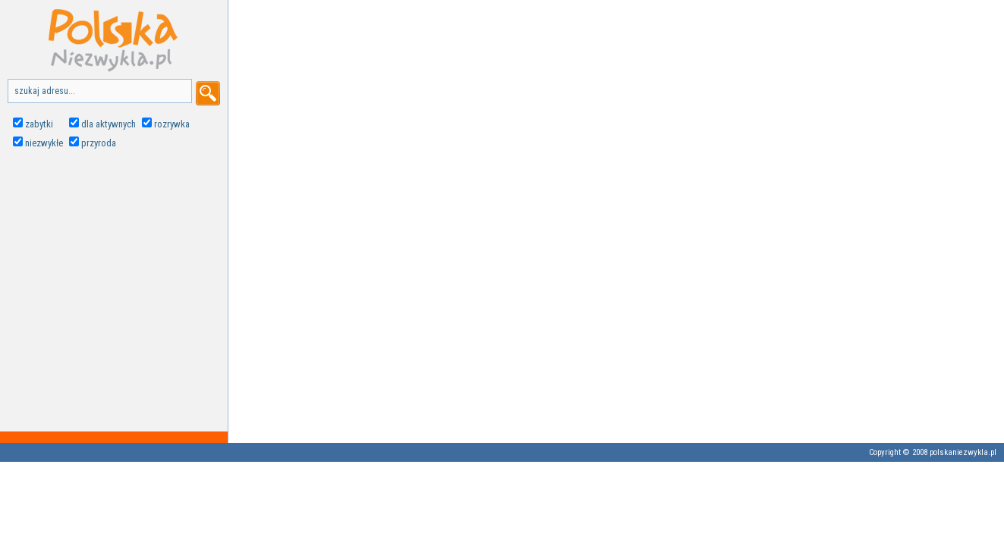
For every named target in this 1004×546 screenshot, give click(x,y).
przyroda (98, 143)
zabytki (39, 124)
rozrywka (172, 124)
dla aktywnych (108, 124)
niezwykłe (44, 143)
